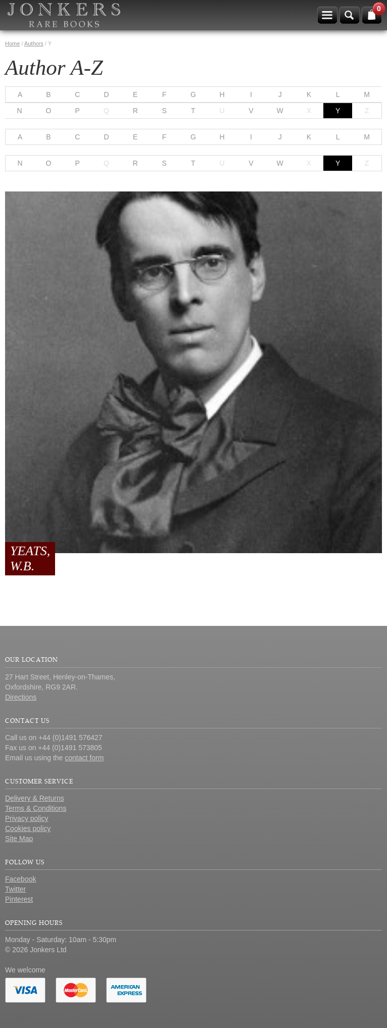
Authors (33, 43)
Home (12, 43)
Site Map (19, 839)
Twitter (15, 889)
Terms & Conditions (35, 808)
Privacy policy (27, 818)
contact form (84, 758)
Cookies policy (28, 828)
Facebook (20, 879)
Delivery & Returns (34, 798)
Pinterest (19, 899)
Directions (20, 697)
